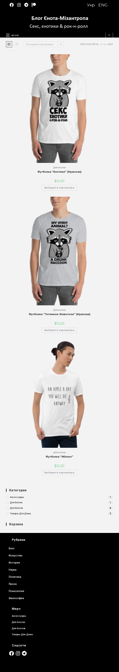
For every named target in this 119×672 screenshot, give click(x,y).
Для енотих (16, 502)
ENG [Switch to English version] (103, 5)
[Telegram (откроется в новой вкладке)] (28, 5)
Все (110, 44)
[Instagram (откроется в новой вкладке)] (20, 5)
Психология (16, 591)
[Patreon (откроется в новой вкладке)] (35, 5)
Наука (12, 569)
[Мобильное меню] (11, 34)
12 (101, 44)
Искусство (15, 555)
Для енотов (59, 167)
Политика (15, 576)
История (14, 562)
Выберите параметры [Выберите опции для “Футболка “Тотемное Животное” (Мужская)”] (59, 330)
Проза (13, 584)
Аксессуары (17, 497)
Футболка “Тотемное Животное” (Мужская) (59, 314)
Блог (12, 548)
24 (105, 44)
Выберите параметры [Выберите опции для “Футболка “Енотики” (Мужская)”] (59, 187)
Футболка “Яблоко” (59, 456)
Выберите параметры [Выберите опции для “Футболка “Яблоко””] (59, 472)
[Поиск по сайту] (109, 35)
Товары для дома (20, 513)
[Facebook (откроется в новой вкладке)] (13, 5)
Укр (91, 5)
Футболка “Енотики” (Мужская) (59, 171)
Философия (16, 598)
